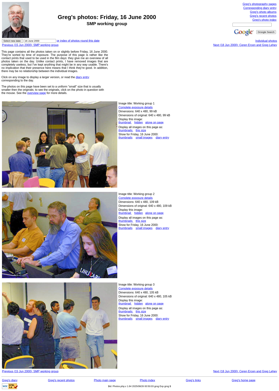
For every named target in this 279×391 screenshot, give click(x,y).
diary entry (82, 77)
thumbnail (125, 122)
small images (144, 137)
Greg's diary (9, 380)
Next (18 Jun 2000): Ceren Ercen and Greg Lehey (245, 45)
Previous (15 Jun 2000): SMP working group (30, 45)
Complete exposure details (136, 107)
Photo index (147, 380)
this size (141, 130)
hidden (138, 122)
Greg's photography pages (259, 4)
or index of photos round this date (78, 40)
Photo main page (105, 380)
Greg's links (193, 380)
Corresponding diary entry (259, 8)
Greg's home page (243, 380)
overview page (36, 93)
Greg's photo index (264, 19)
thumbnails (126, 130)
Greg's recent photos (263, 15)
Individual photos (266, 40)
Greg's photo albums (263, 11)
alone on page (154, 122)
